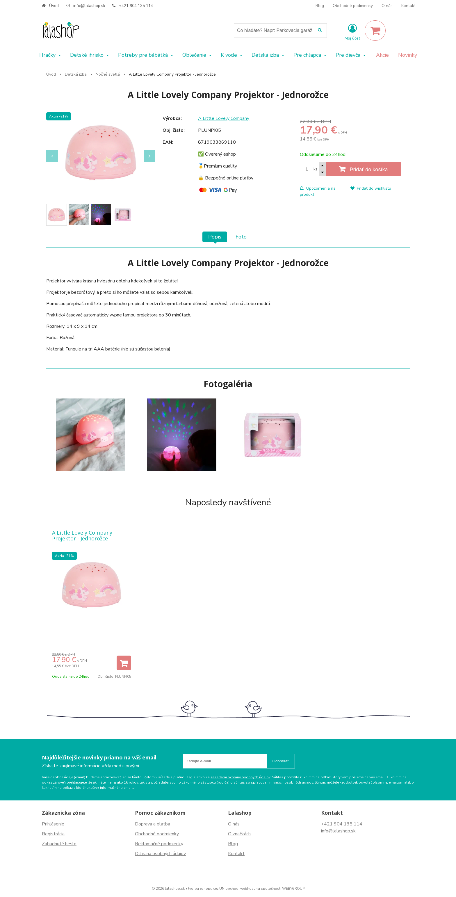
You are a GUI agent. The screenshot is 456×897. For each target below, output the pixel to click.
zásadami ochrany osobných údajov (240, 777)
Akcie (382, 54)
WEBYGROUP (293, 888)
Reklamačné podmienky (159, 844)
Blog (320, 5)
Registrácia (53, 834)
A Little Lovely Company (223, 118)
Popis (214, 236)
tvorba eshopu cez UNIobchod (213, 888)
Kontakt (408, 5)
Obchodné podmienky (353, 5)
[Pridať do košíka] (363, 169)
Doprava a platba (152, 824)
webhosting (250, 888)
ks (316, 169)
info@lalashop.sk (89, 5)
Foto (241, 236)
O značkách (239, 834)
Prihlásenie (53, 824)
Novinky (407, 54)
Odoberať (280, 761)
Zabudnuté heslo (59, 844)
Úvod (54, 5)
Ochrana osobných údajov (160, 853)
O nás (387, 5)
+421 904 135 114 (136, 5)
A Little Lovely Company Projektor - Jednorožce (82, 535)
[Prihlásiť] (352, 31)
